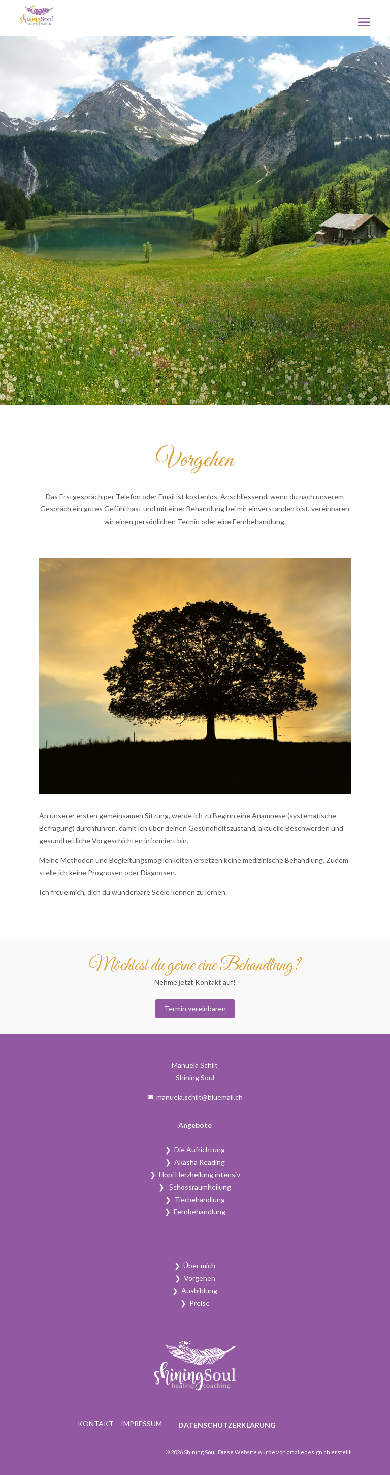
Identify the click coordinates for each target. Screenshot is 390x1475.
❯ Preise (195, 1303)
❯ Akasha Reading (195, 1162)
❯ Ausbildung (194, 1290)
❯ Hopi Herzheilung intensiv (195, 1174)
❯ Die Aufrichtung (195, 1149)
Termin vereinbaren (195, 1008)
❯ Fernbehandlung (195, 1211)
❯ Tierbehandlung (195, 1199)
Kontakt (96, 1424)
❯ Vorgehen (195, 1278)
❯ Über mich (194, 1265)
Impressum (141, 1424)
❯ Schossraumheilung (194, 1186)
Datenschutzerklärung (227, 1425)
